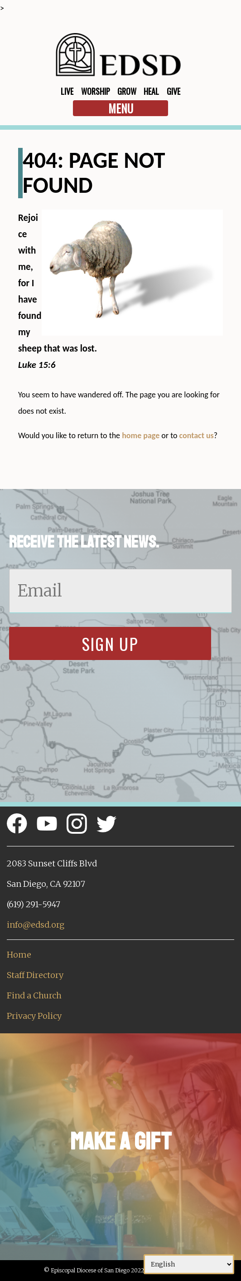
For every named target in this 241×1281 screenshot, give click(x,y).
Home (19, 954)
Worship (95, 91)
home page (140, 435)
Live (67, 91)
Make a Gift (120, 1141)
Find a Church (34, 995)
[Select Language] (189, 1264)
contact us (196, 435)
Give (173, 91)
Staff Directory (35, 975)
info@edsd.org (35, 924)
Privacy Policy (34, 1016)
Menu (120, 108)
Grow (126, 91)
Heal (151, 91)
